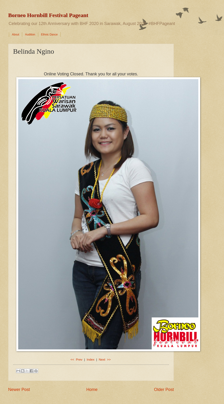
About (15, 34)
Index (90, 359)
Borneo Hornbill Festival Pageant (48, 15)
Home (92, 389)
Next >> (105, 359)
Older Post (164, 389)
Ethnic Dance (49, 34)
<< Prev (76, 359)
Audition (30, 34)
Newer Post (19, 389)
